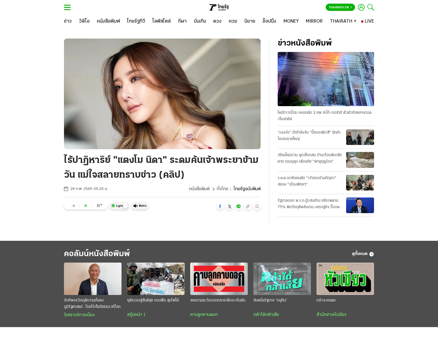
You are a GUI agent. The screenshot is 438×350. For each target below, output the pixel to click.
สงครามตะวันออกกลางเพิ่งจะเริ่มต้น (217, 300)
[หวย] (233, 21)
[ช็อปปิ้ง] (269, 21)
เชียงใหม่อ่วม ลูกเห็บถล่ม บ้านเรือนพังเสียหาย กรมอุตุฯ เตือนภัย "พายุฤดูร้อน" (310, 158)
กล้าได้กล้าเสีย (266, 315)
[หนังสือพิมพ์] (108, 21)
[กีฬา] (182, 21)
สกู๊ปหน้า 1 (136, 315)
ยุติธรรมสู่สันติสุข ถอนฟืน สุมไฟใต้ (153, 300)
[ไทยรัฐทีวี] (136, 21)
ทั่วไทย (222, 189)
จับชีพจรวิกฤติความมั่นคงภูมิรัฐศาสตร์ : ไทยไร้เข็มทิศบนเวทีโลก (92, 303)
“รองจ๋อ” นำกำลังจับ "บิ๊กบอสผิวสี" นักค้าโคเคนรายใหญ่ (309, 135)
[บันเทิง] (200, 21)
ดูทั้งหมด (363, 254)
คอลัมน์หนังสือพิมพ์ (97, 254)
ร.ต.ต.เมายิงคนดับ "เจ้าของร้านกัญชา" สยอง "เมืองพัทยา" (307, 181)
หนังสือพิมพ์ (199, 189)
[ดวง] (217, 21)
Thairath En (340, 7)
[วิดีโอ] (84, 21)
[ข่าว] (68, 21)
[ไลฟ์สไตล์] (162, 21)
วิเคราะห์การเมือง (79, 315)
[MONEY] (291, 21)
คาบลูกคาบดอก (204, 315)
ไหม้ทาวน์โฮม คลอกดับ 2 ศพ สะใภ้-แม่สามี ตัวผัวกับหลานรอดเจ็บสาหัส (325, 116)
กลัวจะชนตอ (326, 300)
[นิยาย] (249, 21)
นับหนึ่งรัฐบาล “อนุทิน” (270, 300)
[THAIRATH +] (343, 21)
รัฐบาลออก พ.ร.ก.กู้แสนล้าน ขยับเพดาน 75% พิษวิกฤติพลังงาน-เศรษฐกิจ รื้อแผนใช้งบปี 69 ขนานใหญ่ (310, 204)
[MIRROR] (314, 21)
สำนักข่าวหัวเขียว (331, 315)
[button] (220, 206)
